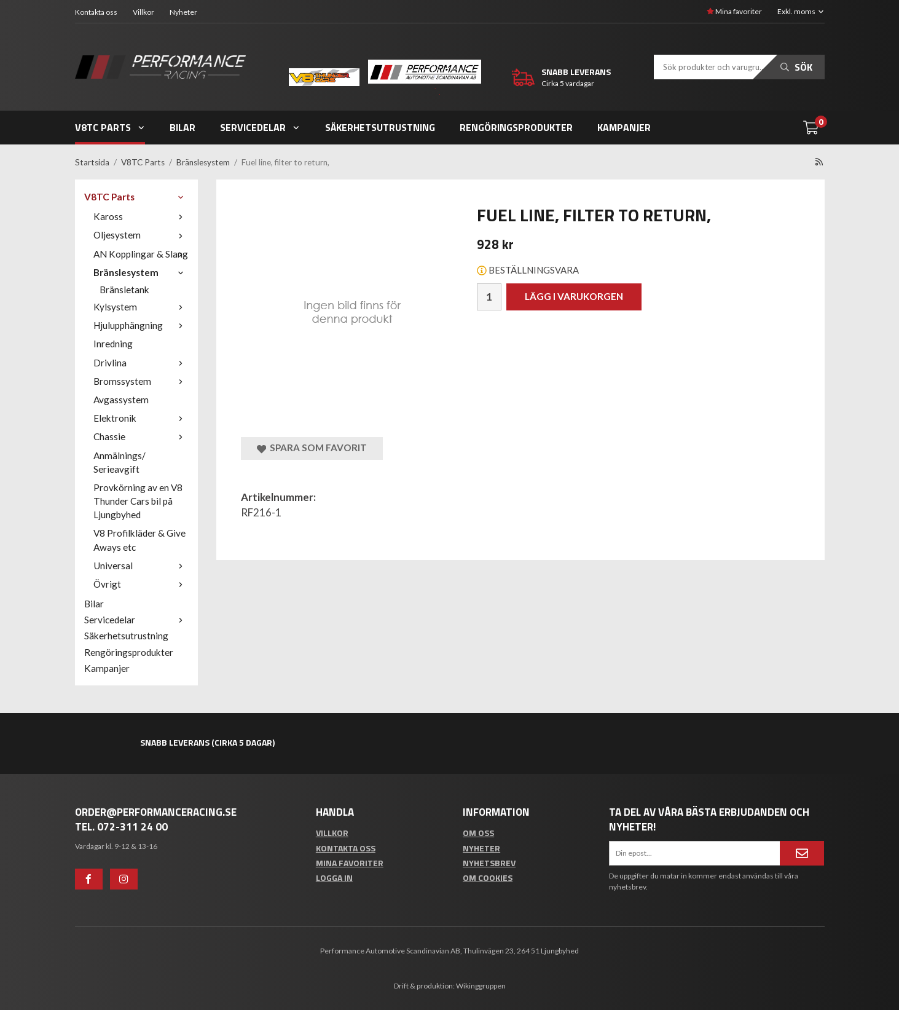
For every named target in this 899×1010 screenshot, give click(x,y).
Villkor (143, 12)
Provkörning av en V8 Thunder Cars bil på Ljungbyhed (138, 501)
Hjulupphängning (141, 325)
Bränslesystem (141, 272)
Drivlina (141, 362)
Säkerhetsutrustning (380, 127)
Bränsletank (124, 289)
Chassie (141, 436)
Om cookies (487, 877)
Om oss (478, 832)
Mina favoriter (734, 11)
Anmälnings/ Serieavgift (119, 462)
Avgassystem (121, 399)
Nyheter (183, 12)
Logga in (334, 877)
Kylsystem (141, 306)
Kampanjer (624, 127)
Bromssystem (141, 381)
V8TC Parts (110, 127)
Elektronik (141, 418)
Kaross (141, 216)
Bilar (182, 127)
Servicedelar (260, 127)
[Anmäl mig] (802, 853)
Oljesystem (141, 234)
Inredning (113, 343)
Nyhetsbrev (489, 862)
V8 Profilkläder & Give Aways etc (139, 539)
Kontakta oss (96, 12)
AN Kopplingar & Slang (141, 253)
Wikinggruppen (481, 985)
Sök (796, 67)
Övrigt (141, 584)
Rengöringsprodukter (516, 127)
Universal (141, 565)
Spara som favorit (312, 448)
